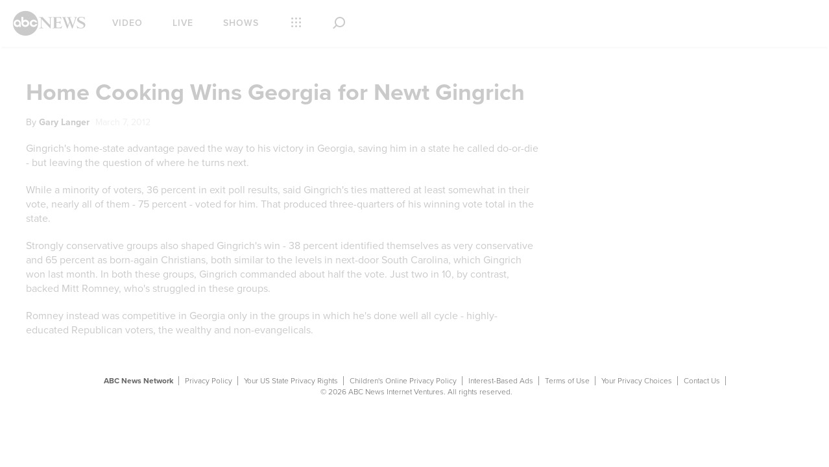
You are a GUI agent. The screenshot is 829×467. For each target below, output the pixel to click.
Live (183, 23)
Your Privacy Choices (636, 380)
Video (127, 23)
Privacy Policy (208, 380)
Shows (241, 23)
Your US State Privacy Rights (291, 380)
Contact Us (702, 380)
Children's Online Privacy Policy (403, 380)
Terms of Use (567, 380)
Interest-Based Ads (500, 380)
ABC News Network (138, 380)
